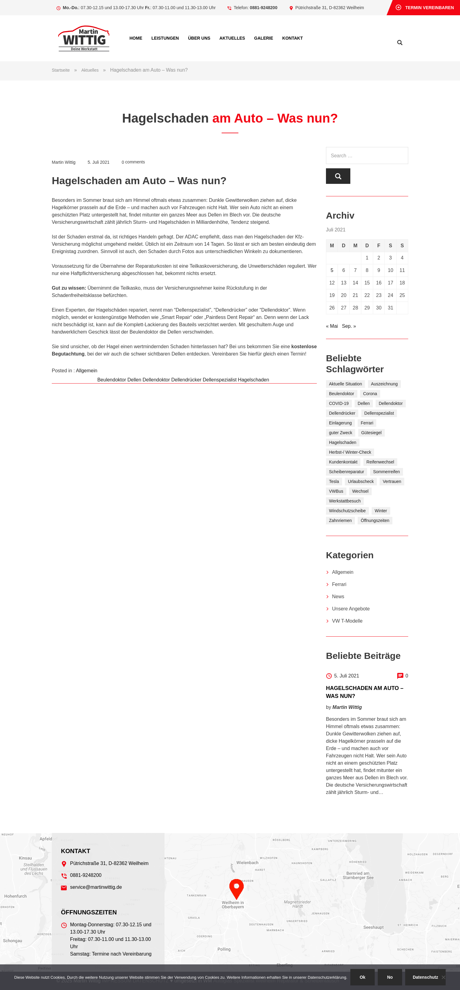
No (390, 977)
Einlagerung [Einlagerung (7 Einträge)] (340, 423)
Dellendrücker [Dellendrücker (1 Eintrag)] (342, 413)
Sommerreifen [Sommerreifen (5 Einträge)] (386, 472)
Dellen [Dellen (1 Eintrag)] (364, 403)
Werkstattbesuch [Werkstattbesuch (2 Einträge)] (345, 501)
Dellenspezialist (219, 379)
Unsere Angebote (351, 609)
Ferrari (339, 584)
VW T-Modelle (347, 621)
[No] (443, 977)
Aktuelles (232, 38)
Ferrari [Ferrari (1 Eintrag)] (367, 423)
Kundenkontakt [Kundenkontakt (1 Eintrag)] (343, 462)
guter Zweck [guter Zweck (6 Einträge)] (340, 433)
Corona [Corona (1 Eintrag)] (370, 393)
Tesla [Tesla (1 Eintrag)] (334, 481)
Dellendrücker (186, 379)
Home (135, 38)
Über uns (199, 38)
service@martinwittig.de (96, 887)
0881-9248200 (263, 7)
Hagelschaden (253, 379)
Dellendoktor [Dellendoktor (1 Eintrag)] (391, 403)
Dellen (134, 379)
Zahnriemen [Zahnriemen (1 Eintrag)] (340, 520)
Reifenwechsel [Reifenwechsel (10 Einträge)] (380, 462)
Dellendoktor (156, 379)
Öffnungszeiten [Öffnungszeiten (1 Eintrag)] (375, 520)
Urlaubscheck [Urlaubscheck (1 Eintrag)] (361, 481)
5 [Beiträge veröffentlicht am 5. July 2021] (332, 270)
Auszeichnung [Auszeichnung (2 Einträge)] (384, 384)
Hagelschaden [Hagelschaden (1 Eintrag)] (342, 442)
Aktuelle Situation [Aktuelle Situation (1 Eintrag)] (345, 384)
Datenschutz (425, 977)
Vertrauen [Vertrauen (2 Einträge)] (392, 481)
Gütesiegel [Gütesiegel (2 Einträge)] (371, 433)
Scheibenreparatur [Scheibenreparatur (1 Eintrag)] (346, 472)
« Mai (332, 326)
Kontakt (292, 38)
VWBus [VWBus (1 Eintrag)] (336, 491)
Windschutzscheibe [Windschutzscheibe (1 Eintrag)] (347, 511)
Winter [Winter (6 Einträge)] (381, 511)
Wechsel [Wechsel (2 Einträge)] (360, 491)
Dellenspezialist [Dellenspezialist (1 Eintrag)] (379, 413)
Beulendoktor (111, 379)
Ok (363, 977)
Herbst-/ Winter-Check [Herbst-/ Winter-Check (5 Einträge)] (350, 452)
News (338, 596)
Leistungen (165, 38)
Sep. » (349, 326)
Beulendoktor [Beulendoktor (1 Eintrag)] (341, 393)
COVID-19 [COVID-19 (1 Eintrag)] (339, 403)
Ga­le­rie (263, 38)
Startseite (61, 70)
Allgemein (86, 370)
